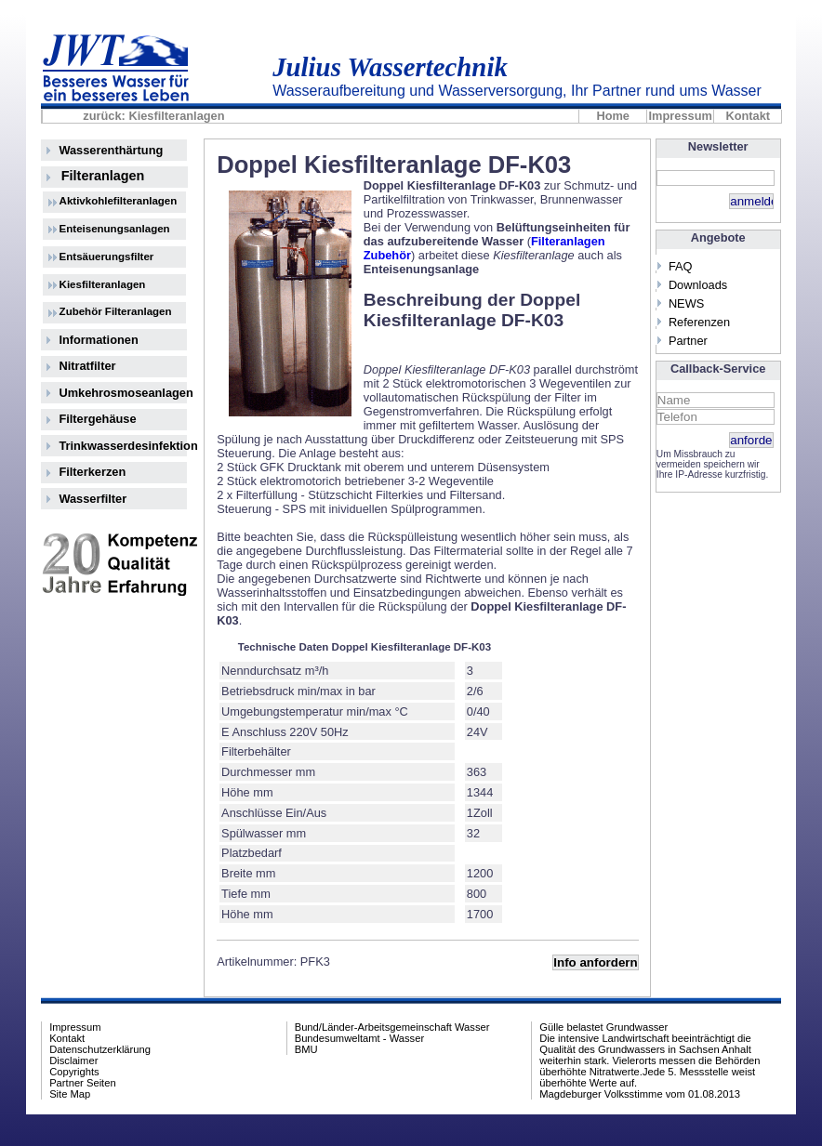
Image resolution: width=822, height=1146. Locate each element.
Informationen (98, 340)
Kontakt (747, 116)
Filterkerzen (92, 472)
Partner (688, 341)
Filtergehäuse (97, 419)
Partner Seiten (82, 1082)
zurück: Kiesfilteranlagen (153, 116)
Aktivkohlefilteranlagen (119, 200)
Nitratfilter (87, 366)
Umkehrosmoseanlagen (122, 393)
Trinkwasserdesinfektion (122, 446)
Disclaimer (73, 1060)
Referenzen (699, 322)
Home (613, 116)
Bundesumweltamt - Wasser (359, 1038)
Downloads (698, 285)
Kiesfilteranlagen (103, 284)
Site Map (69, 1094)
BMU (306, 1049)
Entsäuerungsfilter (107, 256)
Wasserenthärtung (111, 150)
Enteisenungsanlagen (115, 228)
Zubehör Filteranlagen (116, 311)
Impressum (680, 116)
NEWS (686, 303)
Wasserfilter (92, 499)
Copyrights (74, 1071)
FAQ (681, 266)
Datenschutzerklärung (100, 1049)
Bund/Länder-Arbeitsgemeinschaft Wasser (392, 1027)
